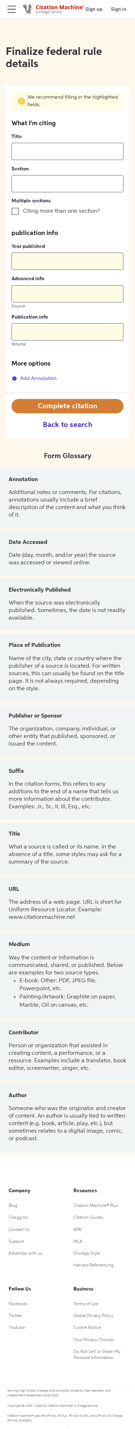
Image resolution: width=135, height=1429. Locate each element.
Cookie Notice (87, 1328)
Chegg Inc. (19, 1218)
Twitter (15, 1316)
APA (77, 1230)
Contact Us (19, 1230)
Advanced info (28, 278)
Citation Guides (88, 1218)
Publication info (30, 317)
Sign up (93, 9)
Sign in (118, 9)
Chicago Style (86, 1253)
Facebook (18, 1304)
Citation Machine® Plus (95, 1206)
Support (16, 1242)
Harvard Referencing (93, 1265)
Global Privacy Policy (93, 1316)
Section (20, 168)
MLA (77, 1242)
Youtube (17, 1328)
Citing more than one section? (61, 211)
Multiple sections (31, 200)
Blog (13, 1206)
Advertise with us (25, 1253)
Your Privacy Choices (93, 1340)
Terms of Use (85, 1304)
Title (17, 136)
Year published (28, 246)
